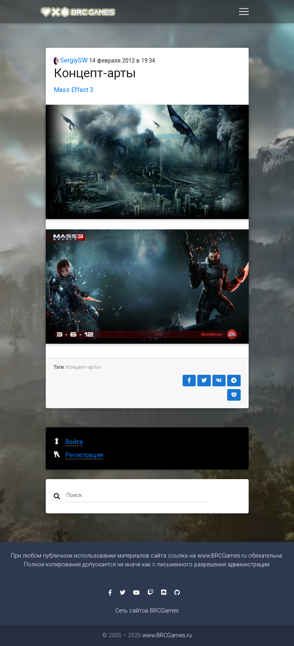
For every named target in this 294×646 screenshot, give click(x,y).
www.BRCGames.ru (222, 555)
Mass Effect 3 (73, 90)
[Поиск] (136, 494)
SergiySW (71, 60)
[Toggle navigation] (244, 13)
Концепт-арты (83, 367)
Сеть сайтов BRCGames (147, 610)
